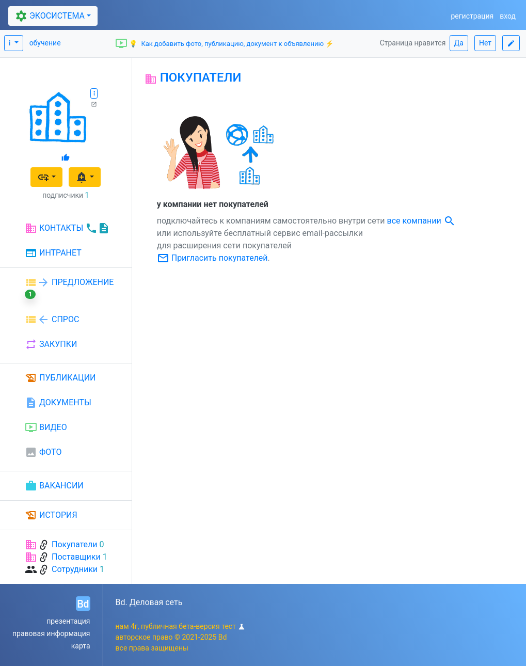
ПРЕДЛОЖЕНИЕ (69, 287)
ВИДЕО (46, 427)
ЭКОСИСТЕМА (49, 16)
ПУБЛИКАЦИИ (60, 378)
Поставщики (76, 557)
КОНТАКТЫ (67, 228)
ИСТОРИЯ (51, 515)
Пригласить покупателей (212, 258)
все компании (421, 221)
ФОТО (43, 452)
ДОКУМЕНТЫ (58, 403)
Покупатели (75, 544)
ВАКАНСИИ (54, 486)
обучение (45, 43)
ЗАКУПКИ (51, 344)
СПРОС (52, 319)
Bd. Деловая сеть (149, 602)
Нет (485, 43)
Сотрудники (75, 569)
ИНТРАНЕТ (53, 253)
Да (459, 43)
